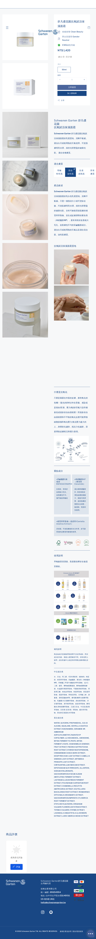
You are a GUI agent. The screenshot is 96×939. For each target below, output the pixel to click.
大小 (59, 64)
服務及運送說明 (65, 931)
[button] (7, 27)
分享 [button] (61, 100)
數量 (59, 75)
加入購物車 (72, 93)
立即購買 (72, 87)
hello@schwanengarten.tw (53, 902)
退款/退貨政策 (78, 931)
